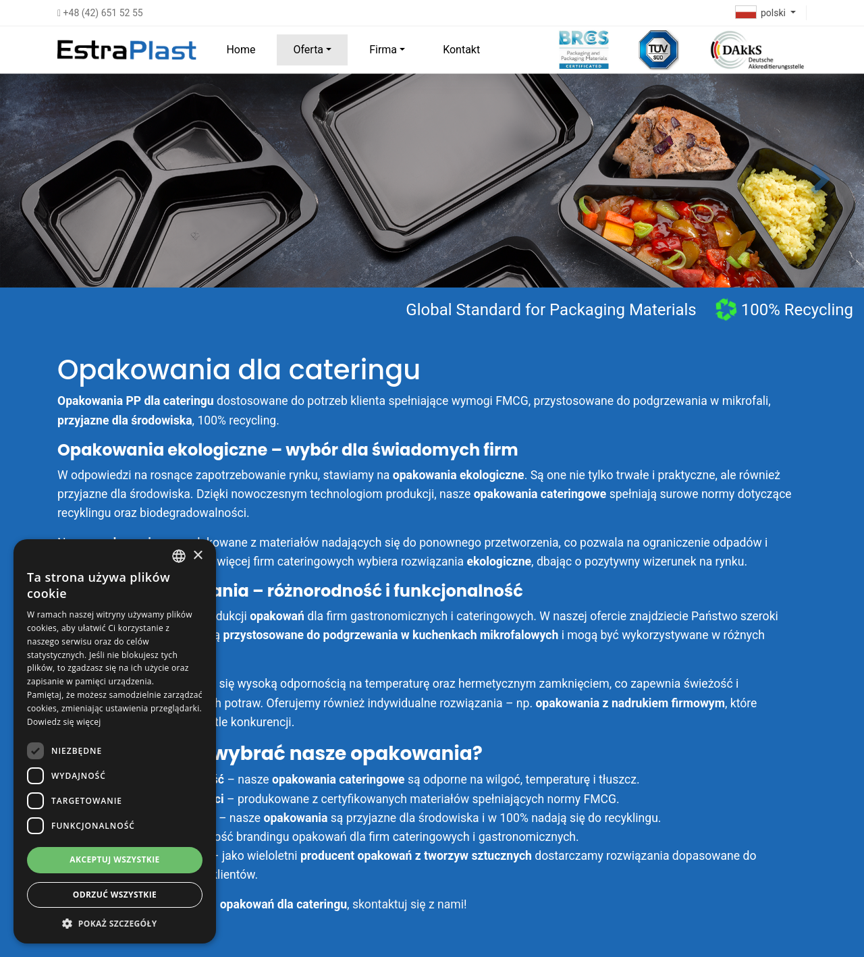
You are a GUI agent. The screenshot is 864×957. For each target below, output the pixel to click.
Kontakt (461, 49)
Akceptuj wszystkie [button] (114, 859)
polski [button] (762, 12)
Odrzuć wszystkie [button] (115, 894)
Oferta (308, 49)
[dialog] (115, 741)
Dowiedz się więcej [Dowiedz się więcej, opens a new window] (64, 722)
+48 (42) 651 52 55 (100, 12)
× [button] (197, 556)
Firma (383, 49)
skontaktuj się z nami (408, 904)
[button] (821, 180)
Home (240, 49)
